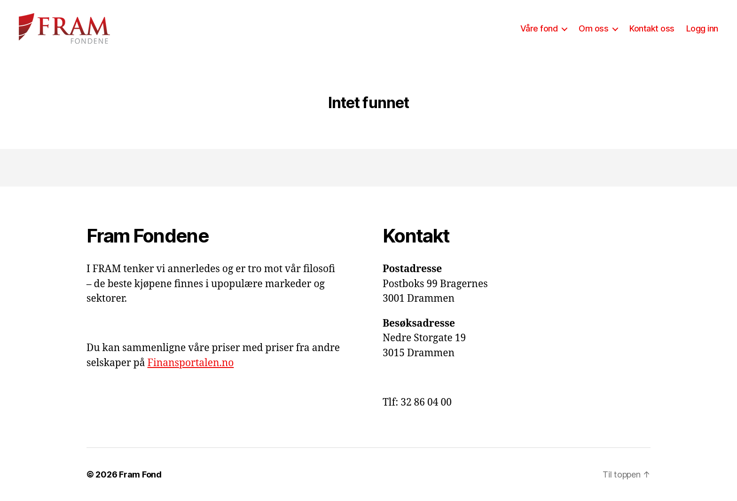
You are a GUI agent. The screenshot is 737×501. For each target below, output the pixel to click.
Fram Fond (140, 474)
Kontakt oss (651, 28)
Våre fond (539, 28)
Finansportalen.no (191, 363)
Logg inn (702, 28)
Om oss (593, 28)
